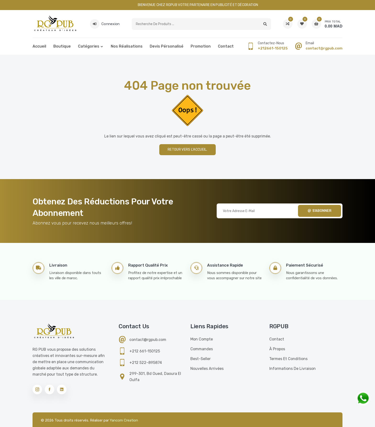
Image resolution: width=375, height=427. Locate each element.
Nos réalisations (127, 46)
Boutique (62, 46)
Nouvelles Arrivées (207, 368)
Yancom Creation (124, 420)
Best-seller (200, 358)
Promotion (201, 46)
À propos (277, 349)
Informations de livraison (292, 368)
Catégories (88, 46)
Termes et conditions (288, 358)
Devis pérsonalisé (166, 46)
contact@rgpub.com (324, 48)
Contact (226, 46)
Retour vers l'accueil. (187, 150)
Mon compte (201, 339)
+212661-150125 (273, 48)
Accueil (39, 46)
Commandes (201, 349)
